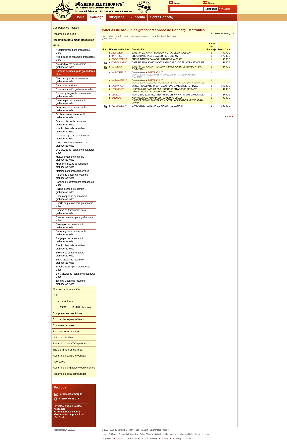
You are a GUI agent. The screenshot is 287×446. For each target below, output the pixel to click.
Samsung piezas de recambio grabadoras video (71, 233)
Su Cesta (60, 417)
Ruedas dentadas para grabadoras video (74, 219)
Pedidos (60, 387)
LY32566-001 (116, 89)
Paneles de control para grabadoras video (75, 184)
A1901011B (116, 53)
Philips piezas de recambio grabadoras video (70, 191)
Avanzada (225, 9)
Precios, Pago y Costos (68, 406)
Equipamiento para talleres (68, 319)
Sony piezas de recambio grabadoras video (75, 275)
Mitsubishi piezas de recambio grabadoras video (72, 165)
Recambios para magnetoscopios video (136, 36)
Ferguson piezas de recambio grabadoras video (71, 109)
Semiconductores (63, 301)
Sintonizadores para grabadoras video (73, 268)
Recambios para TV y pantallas (71, 343)
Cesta (174, 2)
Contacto (60, 408)
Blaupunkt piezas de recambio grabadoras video (72, 80)
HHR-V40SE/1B (118, 80)
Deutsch (164, 439)
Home (80, 17)
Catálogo (96, 17)
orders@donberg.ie (71, 394)
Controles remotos (63, 325)
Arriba (228, 116)
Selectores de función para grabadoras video (70, 254)
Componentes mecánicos (67, 313)
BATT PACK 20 (154, 72)
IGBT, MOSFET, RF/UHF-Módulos (72, 307)
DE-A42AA (115, 67)
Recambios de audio (65, 33)
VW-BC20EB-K (117, 106)
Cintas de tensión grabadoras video (74, 89)
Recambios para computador (69, 373)
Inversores (59, 361)
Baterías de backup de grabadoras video (75, 73)
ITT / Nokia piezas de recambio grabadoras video (72, 137)
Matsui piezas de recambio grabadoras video (70, 158)
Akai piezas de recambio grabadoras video (75, 59)
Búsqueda (116, 17)
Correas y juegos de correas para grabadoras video (73, 95)
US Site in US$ (150, 439)
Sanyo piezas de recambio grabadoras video (70, 240)
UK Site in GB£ (133, 439)
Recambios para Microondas (69, 355)
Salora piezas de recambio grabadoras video (70, 226)
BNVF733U (116, 56)
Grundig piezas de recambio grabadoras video (71, 123)
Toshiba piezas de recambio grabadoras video (71, 282)
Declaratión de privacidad (69, 414)
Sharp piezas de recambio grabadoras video (70, 261)
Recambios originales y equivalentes (74, 367)
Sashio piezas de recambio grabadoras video (70, 247)
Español (187, 439)
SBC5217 (115, 94)
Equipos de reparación (66, 331)
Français (176, 439)
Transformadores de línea (67, 349)
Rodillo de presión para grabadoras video (74, 205)
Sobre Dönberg (161, 17)
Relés (56, 295)
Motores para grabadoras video (72, 171)
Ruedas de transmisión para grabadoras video (71, 212)
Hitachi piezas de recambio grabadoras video (70, 130)
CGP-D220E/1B (118, 59)
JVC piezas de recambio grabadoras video (75, 151)
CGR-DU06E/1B (118, 62)
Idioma (210, 2)
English (119, 439)
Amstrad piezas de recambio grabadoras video (71, 66)
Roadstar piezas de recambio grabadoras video (71, 198)
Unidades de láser (63, 337)
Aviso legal (160, 434)
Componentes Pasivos (66, 27)
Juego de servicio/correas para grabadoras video (72, 144)
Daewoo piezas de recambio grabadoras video (71, 102)
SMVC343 (115, 98)
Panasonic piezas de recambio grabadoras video (72, 176)
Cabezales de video (66, 85)
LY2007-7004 (116, 86)
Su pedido (137, 17)
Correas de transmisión (66, 289)
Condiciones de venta (67, 411)
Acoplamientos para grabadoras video (73, 52)
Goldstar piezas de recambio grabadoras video (71, 116)
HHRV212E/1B (117, 72)
